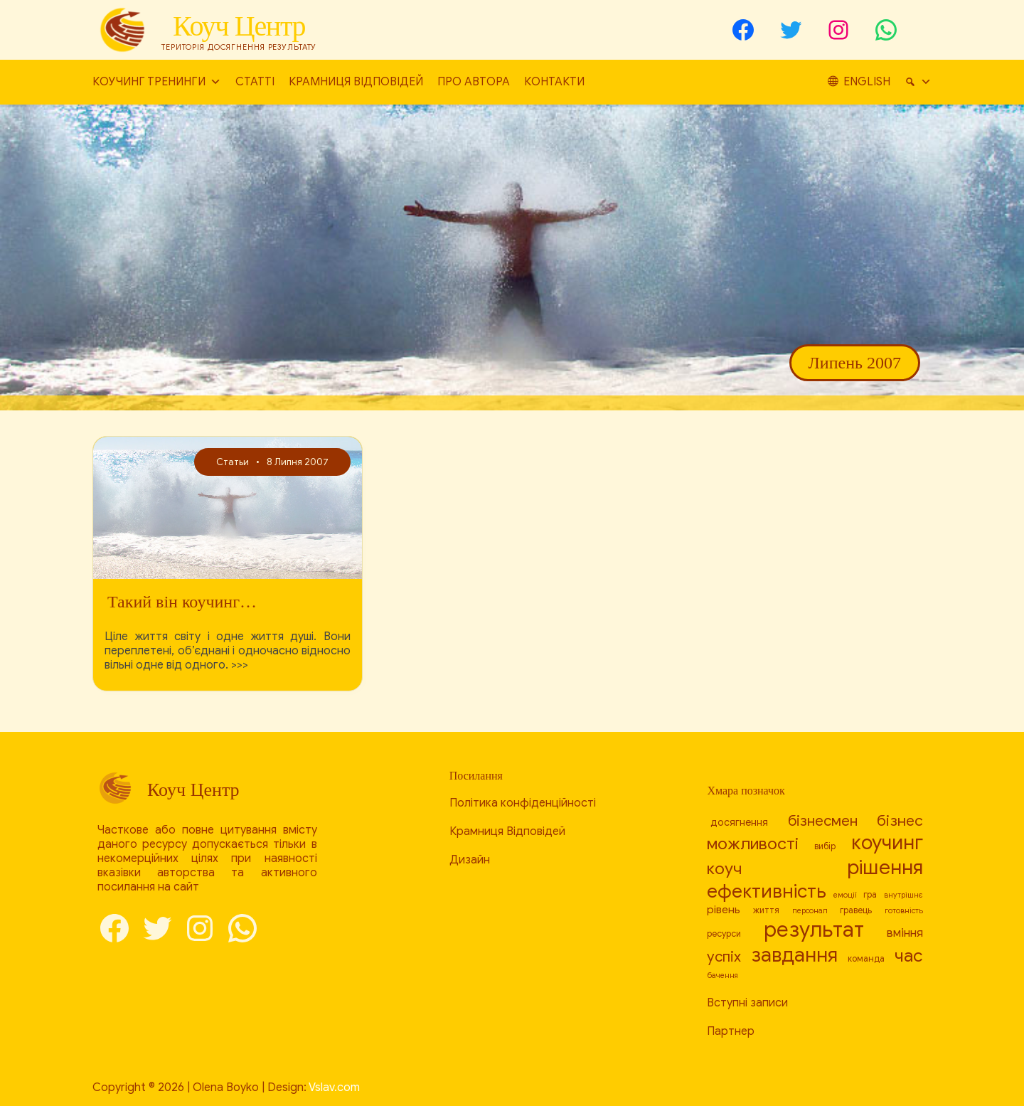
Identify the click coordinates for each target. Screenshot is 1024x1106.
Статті (254, 82)
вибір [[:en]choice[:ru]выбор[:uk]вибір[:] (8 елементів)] (825, 846)
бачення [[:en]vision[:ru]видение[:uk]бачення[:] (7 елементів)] (722, 975)
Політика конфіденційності (522, 803)
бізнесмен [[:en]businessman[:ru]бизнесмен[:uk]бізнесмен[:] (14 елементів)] (823, 821)
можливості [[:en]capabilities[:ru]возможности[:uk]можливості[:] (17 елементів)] (753, 844)
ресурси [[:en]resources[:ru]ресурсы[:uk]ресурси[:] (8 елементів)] (724, 934)
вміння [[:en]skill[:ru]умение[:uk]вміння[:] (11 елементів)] (905, 932)
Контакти (554, 82)
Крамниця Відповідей (356, 82)
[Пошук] (841, 82)
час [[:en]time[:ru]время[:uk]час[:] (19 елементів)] (909, 956)
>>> (239, 665)
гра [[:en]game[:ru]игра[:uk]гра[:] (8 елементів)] (870, 894)
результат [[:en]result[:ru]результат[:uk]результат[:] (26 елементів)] (814, 929)
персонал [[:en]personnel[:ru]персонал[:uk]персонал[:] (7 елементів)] (810, 910)
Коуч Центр (239, 26)
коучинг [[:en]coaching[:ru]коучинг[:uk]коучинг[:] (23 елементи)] (887, 842)
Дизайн (469, 860)
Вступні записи (747, 1003)
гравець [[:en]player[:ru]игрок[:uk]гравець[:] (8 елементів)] (856, 910)
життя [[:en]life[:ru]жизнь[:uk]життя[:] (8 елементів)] (766, 910)
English (908, 82)
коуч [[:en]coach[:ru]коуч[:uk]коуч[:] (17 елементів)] (724, 868)
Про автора (473, 82)
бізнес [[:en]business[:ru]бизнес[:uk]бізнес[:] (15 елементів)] (900, 821)
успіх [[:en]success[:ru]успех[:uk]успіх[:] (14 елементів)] (724, 956)
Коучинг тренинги (156, 82)
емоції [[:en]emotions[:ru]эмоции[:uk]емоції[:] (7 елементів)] (845, 895)
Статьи (232, 462)
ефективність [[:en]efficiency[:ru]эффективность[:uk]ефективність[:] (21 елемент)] (766, 891)
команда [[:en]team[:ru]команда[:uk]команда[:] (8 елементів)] (866, 958)
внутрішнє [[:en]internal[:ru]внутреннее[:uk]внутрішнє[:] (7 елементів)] (903, 895)
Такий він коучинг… (182, 601)
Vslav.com (334, 1087)
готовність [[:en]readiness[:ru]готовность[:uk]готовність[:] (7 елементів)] (904, 910)
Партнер (730, 1031)
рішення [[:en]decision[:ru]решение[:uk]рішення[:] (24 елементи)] (885, 867)
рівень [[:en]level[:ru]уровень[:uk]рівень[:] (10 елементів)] (723, 909)
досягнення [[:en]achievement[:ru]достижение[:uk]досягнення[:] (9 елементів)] (739, 822)
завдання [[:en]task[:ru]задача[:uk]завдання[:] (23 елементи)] (794, 954)
